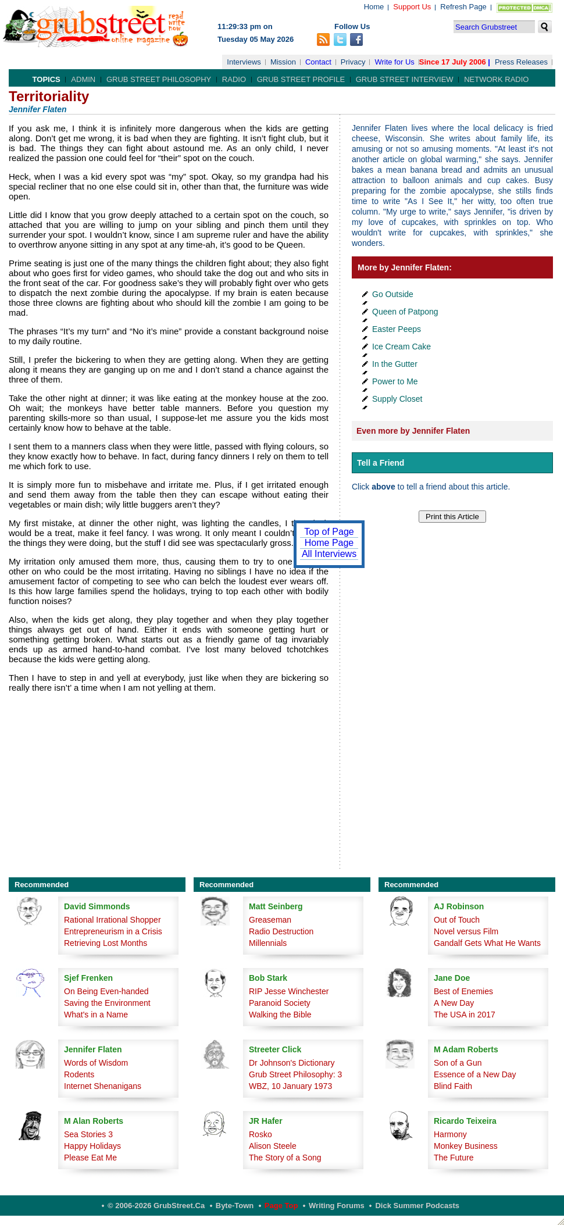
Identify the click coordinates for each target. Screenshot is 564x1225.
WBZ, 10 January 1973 (290, 1086)
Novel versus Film (466, 931)
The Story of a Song (285, 1157)
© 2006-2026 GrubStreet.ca (156, 1205)
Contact (318, 62)
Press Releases (521, 62)
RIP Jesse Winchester (289, 991)
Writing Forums (337, 1205)
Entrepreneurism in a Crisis (113, 931)
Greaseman (270, 919)
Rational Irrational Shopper (112, 919)
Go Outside (392, 294)
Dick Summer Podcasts (417, 1205)
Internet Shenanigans (102, 1086)
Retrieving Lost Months (105, 943)
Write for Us (394, 62)
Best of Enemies (463, 991)
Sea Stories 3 (88, 1134)
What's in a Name (96, 1014)
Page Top (281, 1205)
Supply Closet (397, 398)
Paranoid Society (279, 1003)
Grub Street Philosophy (158, 79)
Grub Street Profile (301, 79)
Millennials (268, 943)
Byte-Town (235, 1205)
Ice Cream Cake (401, 346)
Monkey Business (466, 1146)
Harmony (450, 1134)
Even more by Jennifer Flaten (413, 430)
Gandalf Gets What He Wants (487, 943)
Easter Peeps (396, 329)
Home (374, 6)
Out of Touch (457, 919)
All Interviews (329, 554)
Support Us (412, 6)
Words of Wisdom (96, 1062)
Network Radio (496, 79)
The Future (453, 1157)
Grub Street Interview (405, 79)
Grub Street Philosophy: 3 (295, 1074)
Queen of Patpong (405, 311)
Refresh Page (463, 6)
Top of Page (329, 532)
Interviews (244, 62)
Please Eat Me (90, 1157)
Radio (234, 79)
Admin (83, 79)
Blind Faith (453, 1086)
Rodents (79, 1074)
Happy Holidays (92, 1146)
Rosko (260, 1134)
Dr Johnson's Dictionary (291, 1062)
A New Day (454, 1003)
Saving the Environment (107, 1003)
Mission (283, 62)
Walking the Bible (280, 1014)
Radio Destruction (281, 931)
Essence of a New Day (475, 1074)
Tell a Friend (380, 462)
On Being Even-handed (106, 991)
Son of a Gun (458, 1062)
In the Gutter (394, 364)
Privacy (353, 62)
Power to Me (395, 381)
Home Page (329, 543)
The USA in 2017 (464, 1014)
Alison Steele (273, 1146)
